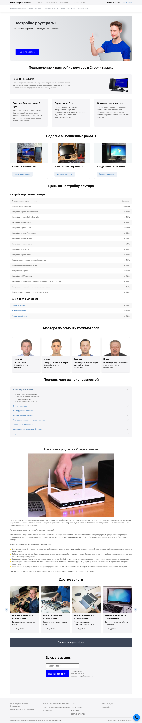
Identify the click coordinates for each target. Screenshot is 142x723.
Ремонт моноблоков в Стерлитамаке (56, 707)
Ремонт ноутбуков (35, 8)
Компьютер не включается (23, 390)
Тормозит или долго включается (26, 434)
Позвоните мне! (57, 673)
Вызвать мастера (27, 52)
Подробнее (20, 629)
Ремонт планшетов (51, 8)
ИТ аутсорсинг (83, 8)
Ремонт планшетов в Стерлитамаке (56, 704)
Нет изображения (20, 406)
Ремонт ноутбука (18, 305)
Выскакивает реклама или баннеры (27, 429)
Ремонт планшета (19, 311)
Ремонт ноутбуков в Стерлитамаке (22, 709)
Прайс (40, 2)
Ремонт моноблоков (68, 8)
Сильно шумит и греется (23, 415)
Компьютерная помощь (20, 3)
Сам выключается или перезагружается (29, 420)
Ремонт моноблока (19, 316)
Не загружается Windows (23, 411)
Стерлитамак (127, 3)
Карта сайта (106, 707)
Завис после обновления (23, 425)
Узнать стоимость (22, 174)
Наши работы (51, 2)
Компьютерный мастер (18, 8)
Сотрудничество (78, 2)
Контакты (64, 2)
